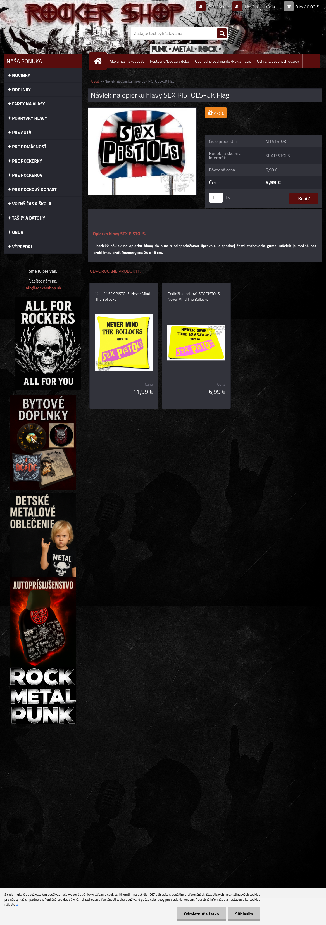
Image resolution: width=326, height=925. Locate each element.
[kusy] (216, 198)
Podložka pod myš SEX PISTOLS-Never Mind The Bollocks (195, 296)
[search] (222, 33)
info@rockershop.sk (43, 288)
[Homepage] (100, 61)
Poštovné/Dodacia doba (169, 61)
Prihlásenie (218, 6)
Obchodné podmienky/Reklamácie (223, 61)
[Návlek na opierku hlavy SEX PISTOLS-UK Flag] (142, 110)
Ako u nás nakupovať (127, 61)
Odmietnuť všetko (201, 913)
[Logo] (42, 33)
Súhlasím (244, 913)
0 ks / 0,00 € (307, 6)
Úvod (95, 81)
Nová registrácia (259, 6)
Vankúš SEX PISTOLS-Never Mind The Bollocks (123, 296)
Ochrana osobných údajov (278, 61)
